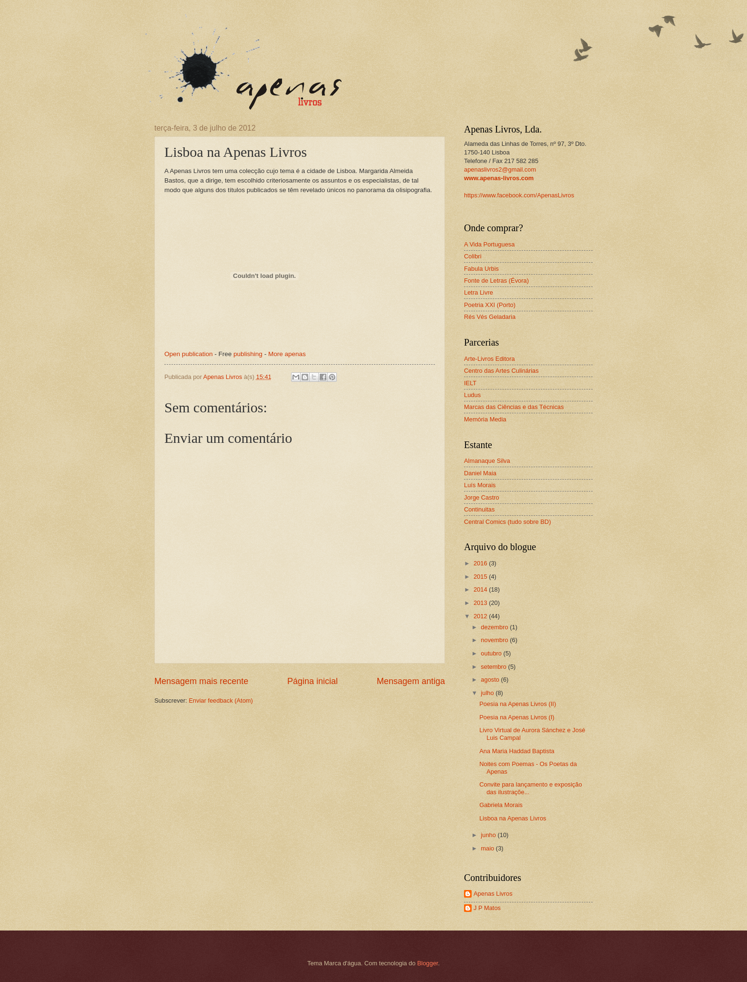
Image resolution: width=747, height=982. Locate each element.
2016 (481, 563)
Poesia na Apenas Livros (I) (516, 717)
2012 (481, 616)
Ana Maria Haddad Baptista (516, 751)
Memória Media (485, 419)
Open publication (188, 354)
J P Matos (487, 907)
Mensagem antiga (411, 681)
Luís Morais (480, 485)
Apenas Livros (493, 893)
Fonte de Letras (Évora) (496, 280)
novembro (495, 640)
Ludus (472, 395)
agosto (491, 679)
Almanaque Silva (487, 460)
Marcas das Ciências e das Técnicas (514, 406)
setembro (494, 666)
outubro (492, 653)
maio (488, 848)
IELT (470, 383)
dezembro (495, 627)
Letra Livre (478, 292)
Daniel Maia (480, 473)
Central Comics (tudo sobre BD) (507, 521)
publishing (247, 354)
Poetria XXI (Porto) (489, 304)
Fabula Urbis (481, 268)
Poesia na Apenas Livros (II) (517, 703)
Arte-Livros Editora (489, 358)
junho (489, 835)
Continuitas (479, 509)
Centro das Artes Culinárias (501, 370)
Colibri (473, 256)
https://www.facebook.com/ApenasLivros (519, 195)
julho (488, 692)
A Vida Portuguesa (489, 244)
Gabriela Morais (501, 804)
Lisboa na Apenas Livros (512, 818)
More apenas (287, 354)
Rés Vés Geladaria (489, 316)
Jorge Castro (481, 497)
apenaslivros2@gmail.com (500, 169)
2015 (481, 576)
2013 (481, 602)
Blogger (427, 963)
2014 (481, 589)
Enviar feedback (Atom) (221, 700)
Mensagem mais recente (201, 681)
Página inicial (312, 681)
